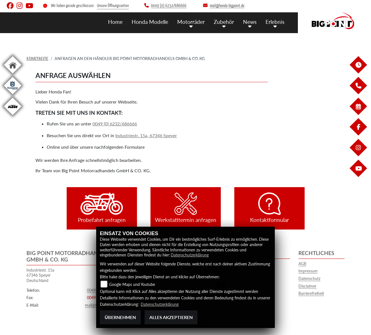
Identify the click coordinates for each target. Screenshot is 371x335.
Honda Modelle (150, 22)
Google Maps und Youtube (132, 284)
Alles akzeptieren (171, 317)
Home (115, 22)
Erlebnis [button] (275, 22)
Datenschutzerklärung (190, 255)
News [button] (250, 22)
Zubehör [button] (224, 22)
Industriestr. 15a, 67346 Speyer (146, 135)
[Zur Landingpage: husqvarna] (12, 95)
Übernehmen (120, 317)
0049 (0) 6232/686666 (115, 123)
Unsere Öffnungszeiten (113, 6)
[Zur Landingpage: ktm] (12, 116)
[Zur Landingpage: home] (12, 74)
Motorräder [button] (191, 22)
